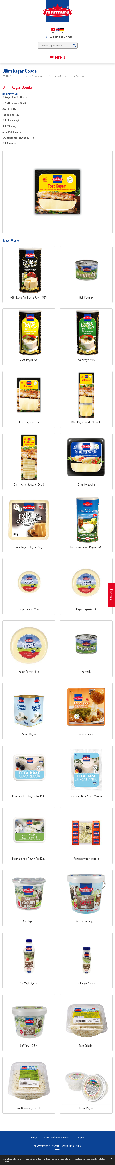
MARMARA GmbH (9, 76)
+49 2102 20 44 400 (59, 37)
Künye (34, 1137)
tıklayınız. (6, 1161)
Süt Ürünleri (40, 76)
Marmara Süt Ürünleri (58, 76)
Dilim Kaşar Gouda (79, 76)
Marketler (111, 595)
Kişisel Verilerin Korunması (57, 1137)
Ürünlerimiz (26, 76)
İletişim (80, 1137)
